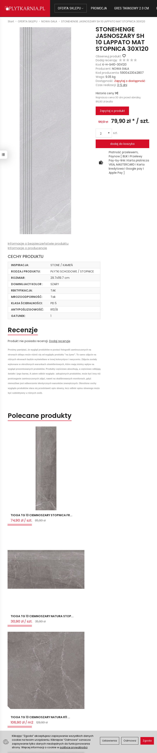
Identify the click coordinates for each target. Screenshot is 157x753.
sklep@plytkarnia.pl (19, 707)
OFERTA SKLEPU (71, 8)
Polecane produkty (40, 416)
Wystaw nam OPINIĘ (95, 722)
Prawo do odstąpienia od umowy (57, 714)
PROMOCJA (99, 8)
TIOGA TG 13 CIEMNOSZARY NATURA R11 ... (125, 520)
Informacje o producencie (27, 248)
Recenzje (23, 330)
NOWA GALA (120, 69)
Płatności (48, 707)
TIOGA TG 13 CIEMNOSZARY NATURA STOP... (76, 520)
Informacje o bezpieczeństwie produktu (38, 243)
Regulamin (88, 712)
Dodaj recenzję (59, 341)
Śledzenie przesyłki (17, 722)
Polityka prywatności (95, 717)
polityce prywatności (73, 747)
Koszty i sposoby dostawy (54, 723)
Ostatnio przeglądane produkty (61, 649)
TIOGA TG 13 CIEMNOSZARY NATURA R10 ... (27, 630)
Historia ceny (107, 93)
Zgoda (147, 741)
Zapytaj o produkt (112, 111)
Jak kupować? (52, 702)
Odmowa (129, 741)
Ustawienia (109, 741)
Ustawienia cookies (55, 729)
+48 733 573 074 (17, 717)
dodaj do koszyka (122, 144)
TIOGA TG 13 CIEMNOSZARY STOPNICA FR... (29, 520)
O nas (85, 707)
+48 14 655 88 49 (18, 712)
